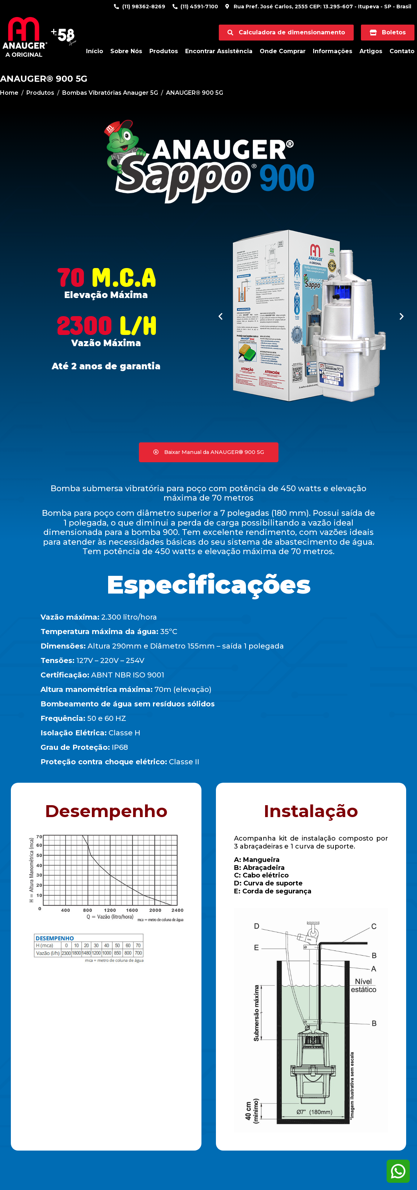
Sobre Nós (126, 51)
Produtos (163, 51)
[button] (220, 316)
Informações (332, 51)
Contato (402, 51)
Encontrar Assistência (218, 51)
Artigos (370, 51)
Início (94, 51)
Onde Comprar (283, 51)
